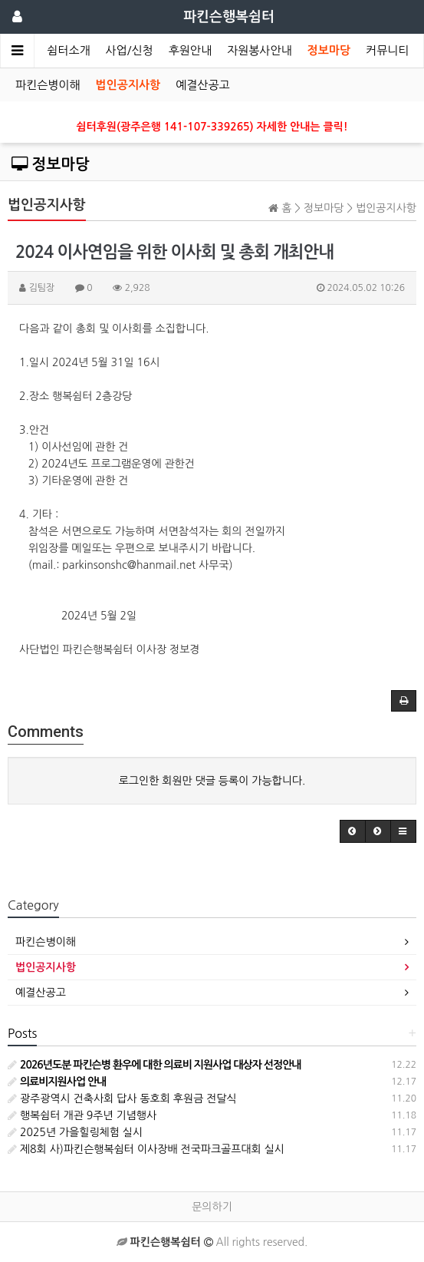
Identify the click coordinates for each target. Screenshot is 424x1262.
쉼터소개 (68, 50)
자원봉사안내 (259, 50)
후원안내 (190, 50)
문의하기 (212, 1206)
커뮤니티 (387, 50)
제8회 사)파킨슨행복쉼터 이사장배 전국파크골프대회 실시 (146, 1149)
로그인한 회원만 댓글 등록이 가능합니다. (212, 780)
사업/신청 (129, 50)
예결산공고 (203, 85)
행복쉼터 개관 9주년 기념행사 (82, 1115)
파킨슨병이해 (48, 85)
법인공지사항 (128, 85)
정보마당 (328, 50)
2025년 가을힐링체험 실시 (75, 1132)
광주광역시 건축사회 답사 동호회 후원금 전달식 (122, 1098)
